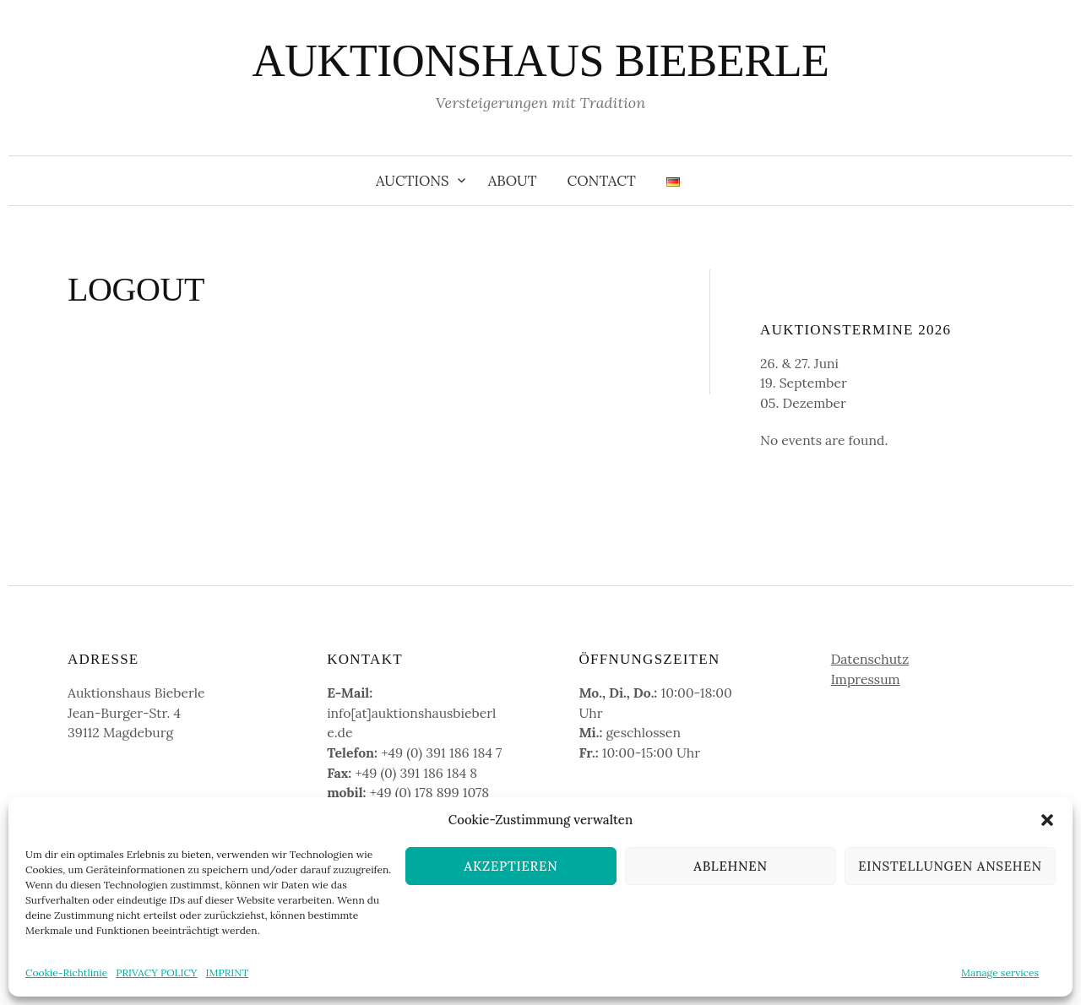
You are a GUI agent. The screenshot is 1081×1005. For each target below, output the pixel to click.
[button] (1047, 820)
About (512, 180)
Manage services (1000, 972)
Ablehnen (730, 866)
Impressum (865, 679)
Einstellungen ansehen (950, 866)
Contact (602, 180)
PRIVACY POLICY (156, 972)
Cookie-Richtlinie (66, 972)
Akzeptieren (511, 866)
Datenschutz (870, 658)
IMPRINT (226, 972)
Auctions (412, 180)
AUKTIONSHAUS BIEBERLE (540, 60)
